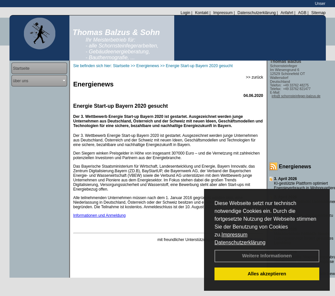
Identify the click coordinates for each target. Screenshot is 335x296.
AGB (302, 12)
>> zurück (254, 77)
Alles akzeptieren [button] (267, 273)
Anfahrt (287, 12)
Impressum (234, 234)
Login (185, 12)
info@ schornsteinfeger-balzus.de (296, 96)
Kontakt (202, 12)
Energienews (295, 166)
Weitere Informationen (267, 255)
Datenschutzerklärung (240, 242)
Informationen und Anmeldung (99, 215)
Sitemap (318, 12)
